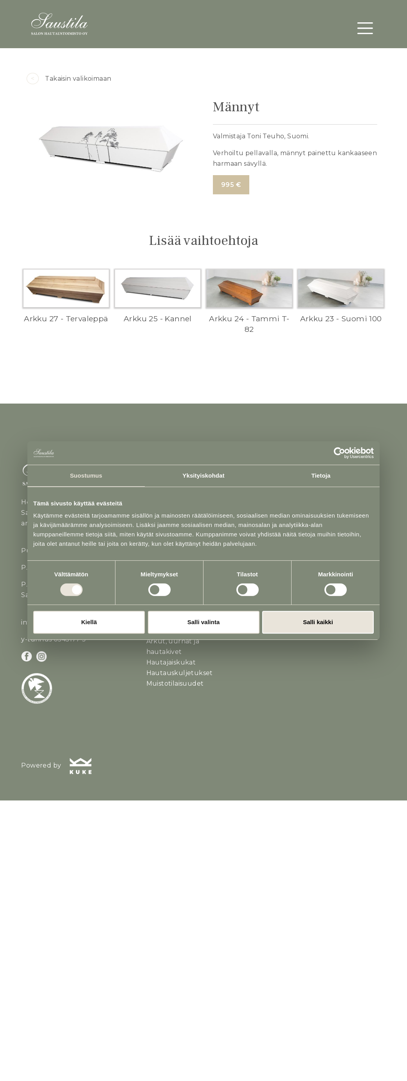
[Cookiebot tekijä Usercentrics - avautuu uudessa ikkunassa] (339, 453)
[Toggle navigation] (365, 28)
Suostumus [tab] (86, 475)
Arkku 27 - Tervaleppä (66, 318)
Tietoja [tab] (321, 475)
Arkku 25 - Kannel (158, 318)
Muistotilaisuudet (175, 683)
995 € (231, 184)
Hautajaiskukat (171, 662)
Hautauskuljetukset (179, 673)
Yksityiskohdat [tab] (203, 475)
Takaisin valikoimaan (69, 78)
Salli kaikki (318, 622)
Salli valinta (203, 622)
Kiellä (89, 622)
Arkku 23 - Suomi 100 (341, 318)
